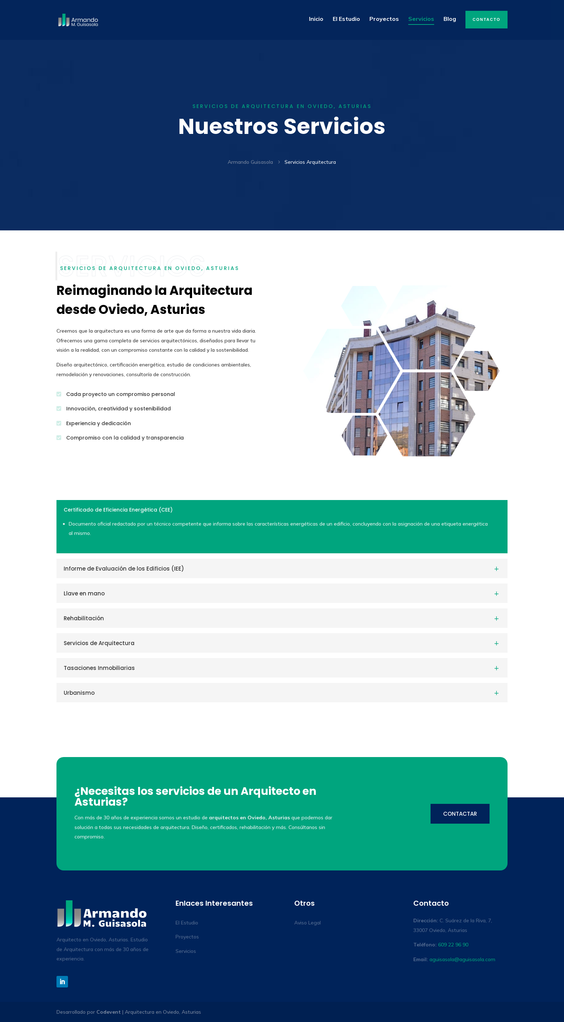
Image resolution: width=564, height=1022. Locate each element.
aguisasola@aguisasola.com (462, 959)
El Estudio (187, 922)
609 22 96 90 (453, 944)
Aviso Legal (307, 922)
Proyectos (187, 936)
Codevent (108, 1012)
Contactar (460, 814)
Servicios (186, 951)
